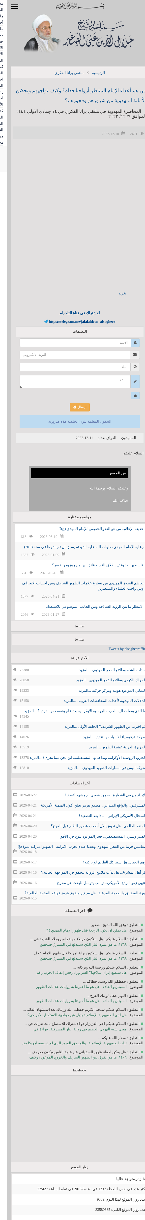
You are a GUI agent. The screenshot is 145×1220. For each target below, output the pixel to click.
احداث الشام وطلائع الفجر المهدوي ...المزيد (105, 670)
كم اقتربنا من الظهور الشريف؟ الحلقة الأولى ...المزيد (98, 727)
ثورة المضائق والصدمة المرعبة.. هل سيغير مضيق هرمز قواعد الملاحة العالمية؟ (78, 893)
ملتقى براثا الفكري (61, 73)
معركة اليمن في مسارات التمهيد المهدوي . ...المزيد (99, 768)
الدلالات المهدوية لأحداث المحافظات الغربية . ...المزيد (98, 701)
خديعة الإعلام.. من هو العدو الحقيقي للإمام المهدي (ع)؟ (94, 529)
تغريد (115, 293)
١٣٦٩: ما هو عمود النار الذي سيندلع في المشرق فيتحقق (76, 944)
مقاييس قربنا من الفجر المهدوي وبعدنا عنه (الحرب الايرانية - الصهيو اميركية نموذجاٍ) (75, 847)
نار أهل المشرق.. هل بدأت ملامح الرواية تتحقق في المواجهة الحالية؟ (86, 872)
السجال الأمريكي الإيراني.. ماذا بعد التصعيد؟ (105, 816)
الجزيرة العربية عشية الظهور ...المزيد (110, 747)
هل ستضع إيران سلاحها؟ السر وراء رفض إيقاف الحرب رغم (74, 973)
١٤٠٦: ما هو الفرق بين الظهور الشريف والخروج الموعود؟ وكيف (70, 1057)
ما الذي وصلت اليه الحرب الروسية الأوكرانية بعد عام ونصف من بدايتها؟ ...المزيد (78, 711)
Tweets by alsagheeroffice (120, 649)
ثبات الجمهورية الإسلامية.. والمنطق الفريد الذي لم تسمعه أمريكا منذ (67, 1043)
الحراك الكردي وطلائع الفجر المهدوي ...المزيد (104, 680)
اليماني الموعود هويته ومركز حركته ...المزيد (105, 690)
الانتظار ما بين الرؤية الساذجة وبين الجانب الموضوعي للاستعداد (87, 607)
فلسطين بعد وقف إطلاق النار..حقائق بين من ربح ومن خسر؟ (90, 565)
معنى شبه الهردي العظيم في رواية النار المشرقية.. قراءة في (72, 1029)
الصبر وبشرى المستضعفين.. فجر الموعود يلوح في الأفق (96, 836)
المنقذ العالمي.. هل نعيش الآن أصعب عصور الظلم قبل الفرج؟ (91, 826)
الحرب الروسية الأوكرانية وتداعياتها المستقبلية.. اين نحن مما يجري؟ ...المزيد (80, 758)
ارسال (72, 407)
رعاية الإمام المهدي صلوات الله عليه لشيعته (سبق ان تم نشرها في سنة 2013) (76, 547)
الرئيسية (91, 73)
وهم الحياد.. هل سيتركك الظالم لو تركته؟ (107, 862)
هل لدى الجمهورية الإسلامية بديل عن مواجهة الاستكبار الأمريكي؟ (69, 1015)
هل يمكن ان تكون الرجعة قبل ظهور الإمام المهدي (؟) (78, 930)
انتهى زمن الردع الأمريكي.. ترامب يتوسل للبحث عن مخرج (94, 883)
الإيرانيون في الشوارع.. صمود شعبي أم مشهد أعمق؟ (98, 795)
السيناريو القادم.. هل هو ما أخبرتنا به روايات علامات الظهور (74, 987)
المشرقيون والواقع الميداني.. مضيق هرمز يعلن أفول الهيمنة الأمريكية (86, 805)
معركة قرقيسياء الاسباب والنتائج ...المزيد (107, 737)
